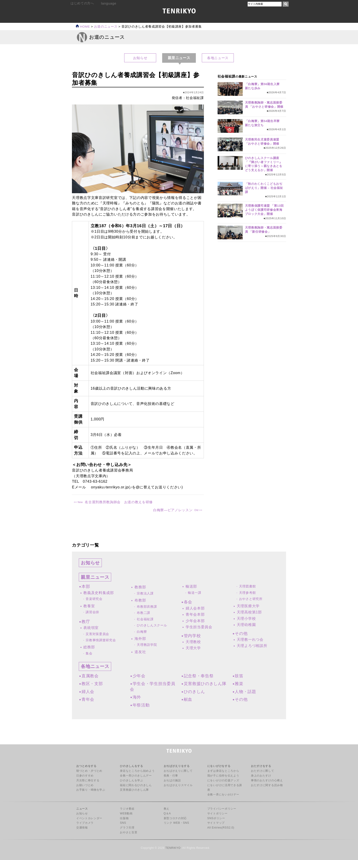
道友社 (140, 652)
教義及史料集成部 (98, 593)
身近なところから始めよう (137, 770)
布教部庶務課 (147, 606)
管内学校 (192, 635)
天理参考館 (247, 592)
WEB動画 (126, 813)
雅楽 (239, 683)
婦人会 (88, 691)
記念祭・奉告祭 (199, 676)
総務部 (89, 647)
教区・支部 (92, 683)
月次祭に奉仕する (87, 780)
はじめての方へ (82, 3)
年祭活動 (141, 705)
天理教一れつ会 (250, 639)
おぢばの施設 (172, 780)
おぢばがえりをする (177, 766)
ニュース (82, 808)
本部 (86, 586)
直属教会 (90, 676)
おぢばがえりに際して (178, 770)
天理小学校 (246, 618)
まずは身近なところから (223, 770)
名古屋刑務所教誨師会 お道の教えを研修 (119, 502)
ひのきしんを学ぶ (131, 780)
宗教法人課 (145, 593)
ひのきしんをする (131, 766)
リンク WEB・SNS (176, 822)
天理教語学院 (147, 644)
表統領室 (91, 628)
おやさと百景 (128, 832)
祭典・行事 (171, 775)
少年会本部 (195, 621)
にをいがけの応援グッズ (223, 780)
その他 (241, 633)
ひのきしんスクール (152, 625)
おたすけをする (261, 766)
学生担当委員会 (199, 627)
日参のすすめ (85, 775)
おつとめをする (86, 766)
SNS (123, 822)
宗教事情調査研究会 (101, 640)
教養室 (89, 606)
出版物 (124, 818)
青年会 (88, 699)
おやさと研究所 (251, 599)
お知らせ (140, 58)
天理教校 (193, 642)
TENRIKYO (173, 848)
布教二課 (143, 613)
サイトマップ (216, 822)
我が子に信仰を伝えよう (223, 775)
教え (166, 808)
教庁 (86, 621)
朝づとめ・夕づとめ (89, 770)
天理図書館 (247, 586)
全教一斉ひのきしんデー (136, 775)
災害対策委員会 (97, 634)
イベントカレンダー (89, 818)
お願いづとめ (85, 785)
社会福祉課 (145, 619)
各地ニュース (218, 58)
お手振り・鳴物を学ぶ (90, 789)
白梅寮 (142, 631)
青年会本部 (195, 614)
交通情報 (82, 827)
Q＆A (167, 813)
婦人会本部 (195, 608)
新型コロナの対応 (175, 818)
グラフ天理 (127, 827)
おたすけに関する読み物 (267, 785)
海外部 (140, 639)
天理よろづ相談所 (252, 646)
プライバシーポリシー (221, 808)
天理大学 (193, 648)
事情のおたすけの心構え (267, 780)
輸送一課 (194, 592)
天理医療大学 (248, 606)
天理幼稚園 (246, 625)
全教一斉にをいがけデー (223, 794)
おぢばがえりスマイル (178, 785)
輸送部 (191, 586)
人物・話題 (245, 691)
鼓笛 (239, 676)
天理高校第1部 (249, 612)
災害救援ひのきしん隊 (205, 683)
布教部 (140, 600)
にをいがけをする (218, 766)
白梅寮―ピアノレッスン (172, 510)
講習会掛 (92, 612)
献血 (188, 699)
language (108, 3)
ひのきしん (194, 691)
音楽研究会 (94, 599)
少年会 (139, 676)
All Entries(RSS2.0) (220, 827)
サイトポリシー (217, 813)
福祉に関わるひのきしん (136, 785)
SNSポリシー (216, 818)
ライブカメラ (85, 822)
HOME (83, 26)
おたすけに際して (262, 770)
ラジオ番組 (127, 808)
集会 (89, 653)
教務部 (140, 587)
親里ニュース (95, 577)
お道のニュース (106, 26)
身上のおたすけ (261, 775)
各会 (188, 602)
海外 (137, 697)
